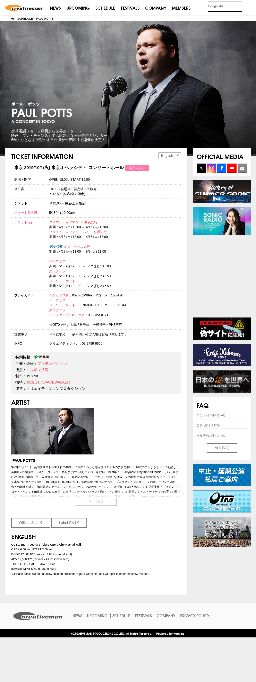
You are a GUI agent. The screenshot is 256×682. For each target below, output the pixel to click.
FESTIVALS (130, 7)
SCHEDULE (105, 7)
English (170, 155)
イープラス (57, 261)
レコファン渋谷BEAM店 (67, 315)
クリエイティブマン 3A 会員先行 (73, 222)
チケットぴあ (59, 295)
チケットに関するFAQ (211, 415)
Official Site (30, 523)
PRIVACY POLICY (194, 615)
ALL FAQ (222, 448)
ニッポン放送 (37, 370)
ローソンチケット (62, 281)
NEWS (55, 7)
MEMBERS (181, 7)
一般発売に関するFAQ (211, 435)
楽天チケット (59, 271)
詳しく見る (96, 501)
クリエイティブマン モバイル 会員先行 (78, 232)
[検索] (220, 6)
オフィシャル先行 (69, 246)
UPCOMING (78, 7)
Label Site (69, 523)
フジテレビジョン (52, 364)
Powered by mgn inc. (170, 633)
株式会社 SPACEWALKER (48, 382)
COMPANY (155, 7)
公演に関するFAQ (208, 425)
